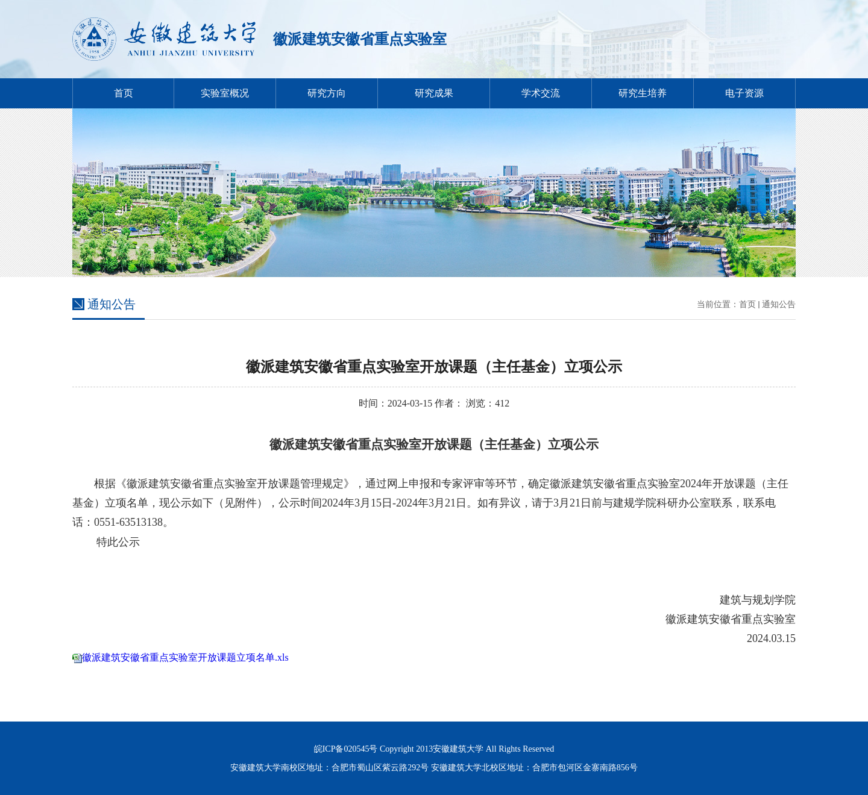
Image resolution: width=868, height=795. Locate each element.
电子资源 (744, 93)
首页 (123, 93)
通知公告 (779, 304)
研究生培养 (642, 93)
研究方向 (326, 93)
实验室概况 (225, 93)
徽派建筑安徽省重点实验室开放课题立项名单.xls (185, 657)
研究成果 (434, 93)
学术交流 (540, 93)
